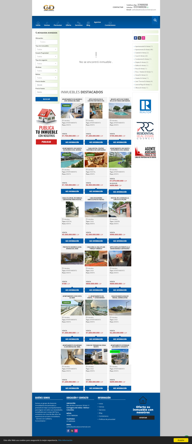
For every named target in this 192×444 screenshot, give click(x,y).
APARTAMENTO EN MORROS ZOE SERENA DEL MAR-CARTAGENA (72, 100)
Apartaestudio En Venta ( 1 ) (144, 46)
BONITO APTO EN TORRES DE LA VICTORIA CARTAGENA (120, 100)
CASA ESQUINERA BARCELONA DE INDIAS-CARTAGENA (96, 198)
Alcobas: (39, 67)
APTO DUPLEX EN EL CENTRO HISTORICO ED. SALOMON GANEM (96, 100)
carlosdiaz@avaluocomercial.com (78, 427)
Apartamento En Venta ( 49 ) (144, 49)
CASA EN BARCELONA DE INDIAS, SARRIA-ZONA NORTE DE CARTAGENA (120, 297)
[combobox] (47, 49)
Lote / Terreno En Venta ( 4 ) (144, 81)
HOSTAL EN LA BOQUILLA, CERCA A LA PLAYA (120, 198)
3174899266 (143, 4)
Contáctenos (103, 416)
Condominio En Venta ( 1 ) (143, 59)
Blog (100, 413)
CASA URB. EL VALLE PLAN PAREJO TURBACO (96, 247)
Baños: (38, 74)
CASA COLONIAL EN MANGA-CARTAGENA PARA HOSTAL (72, 198)
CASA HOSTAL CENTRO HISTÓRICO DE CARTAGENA (95, 149)
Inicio (101, 403)
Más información (65, 440)
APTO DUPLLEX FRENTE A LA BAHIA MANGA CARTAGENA (120, 247)
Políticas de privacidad (107, 419)
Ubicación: (39, 38)
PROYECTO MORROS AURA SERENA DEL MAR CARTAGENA (72, 247)
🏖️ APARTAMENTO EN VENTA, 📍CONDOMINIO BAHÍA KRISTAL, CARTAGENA (96, 297)
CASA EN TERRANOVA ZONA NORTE (96, 346)
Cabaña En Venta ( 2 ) (142, 53)
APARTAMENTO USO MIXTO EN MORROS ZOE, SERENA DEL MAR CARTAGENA (72, 149)
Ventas (101, 407)
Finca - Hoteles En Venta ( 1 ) (144, 72)
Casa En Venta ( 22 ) (141, 56)
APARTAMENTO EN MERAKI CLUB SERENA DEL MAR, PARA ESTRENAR (72, 346)
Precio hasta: (40, 88)
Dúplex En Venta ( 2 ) (141, 62)
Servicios (102, 410)
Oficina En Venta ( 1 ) (141, 88)
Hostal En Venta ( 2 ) (141, 75)
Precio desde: (40, 81)
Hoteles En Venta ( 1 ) (142, 78)
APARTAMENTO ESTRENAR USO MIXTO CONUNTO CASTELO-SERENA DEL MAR (119, 346)
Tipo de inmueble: (42, 46)
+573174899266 (139, 7)
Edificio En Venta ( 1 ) (141, 65)
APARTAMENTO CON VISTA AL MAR (72, 297)
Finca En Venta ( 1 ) (141, 69)
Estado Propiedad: (42, 53)
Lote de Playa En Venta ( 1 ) (143, 85)
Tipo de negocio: (41, 60)
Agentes (97, 22)
